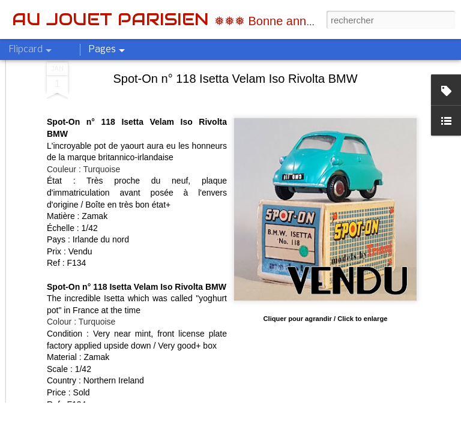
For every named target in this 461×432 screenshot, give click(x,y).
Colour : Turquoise (81, 212)
